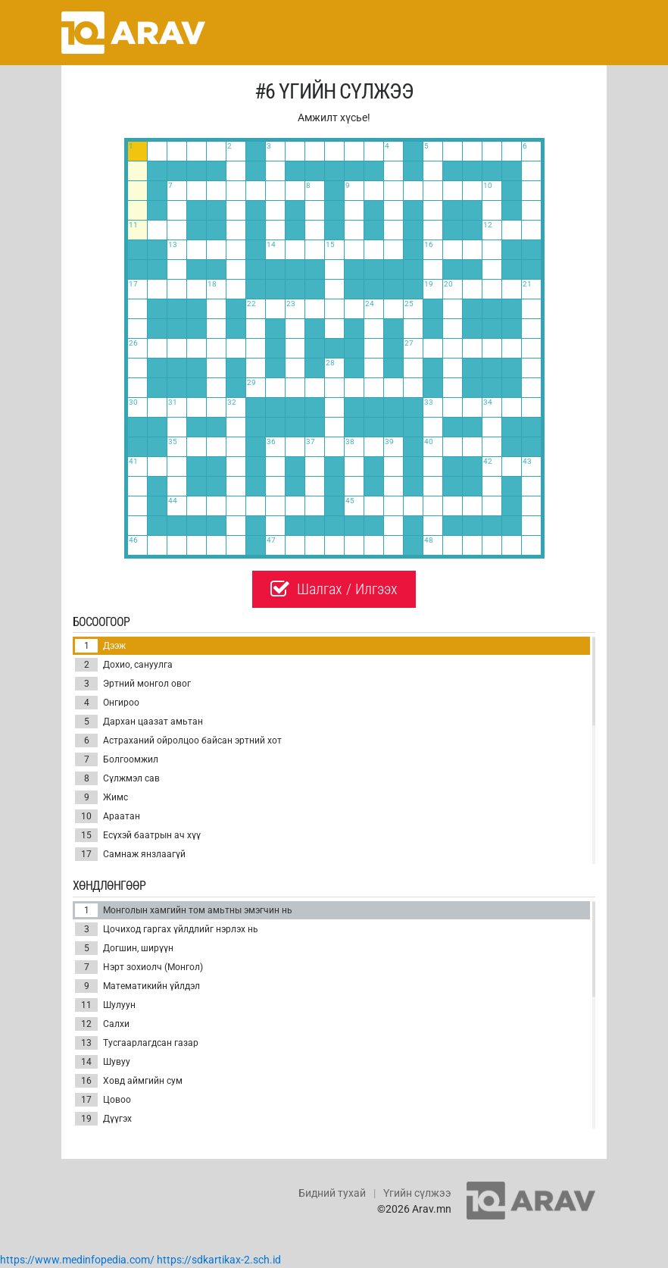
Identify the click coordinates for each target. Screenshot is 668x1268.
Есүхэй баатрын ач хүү (138, 835)
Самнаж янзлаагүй (130, 854)
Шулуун (105, 1005)
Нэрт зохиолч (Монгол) (139, 967)
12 (86, 1024)
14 (86, 1062)
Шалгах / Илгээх (334, 589)
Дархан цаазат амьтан (139, 721)
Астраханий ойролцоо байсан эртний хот (178, 740)
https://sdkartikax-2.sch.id (219, 1260)
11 (86, 1005)
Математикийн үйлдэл (137, 986)
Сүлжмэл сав (117, 778)
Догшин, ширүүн (124, 948)
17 (86, 854)
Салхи (102, 1024)
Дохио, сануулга (124, 665)
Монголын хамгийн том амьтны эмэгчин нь (183, 910)
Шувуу (102, 1062)
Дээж (100, 646)
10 (86, 816)
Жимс (101, 797)
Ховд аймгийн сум (129, 1081)
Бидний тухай (332, 1193)
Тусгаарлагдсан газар (136, 1043)
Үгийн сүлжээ (417, 1193)
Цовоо (103, 1100)
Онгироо (107, 702)
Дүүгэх (103, 1119)
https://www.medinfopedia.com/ (77, 1260)
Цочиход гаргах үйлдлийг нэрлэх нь (166, 929)
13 (86, 1043)
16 (86, 1080)
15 (86, 835)
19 (86, 1118)
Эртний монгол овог (133, 683)
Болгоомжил (116, 759)
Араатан (107, 816)
